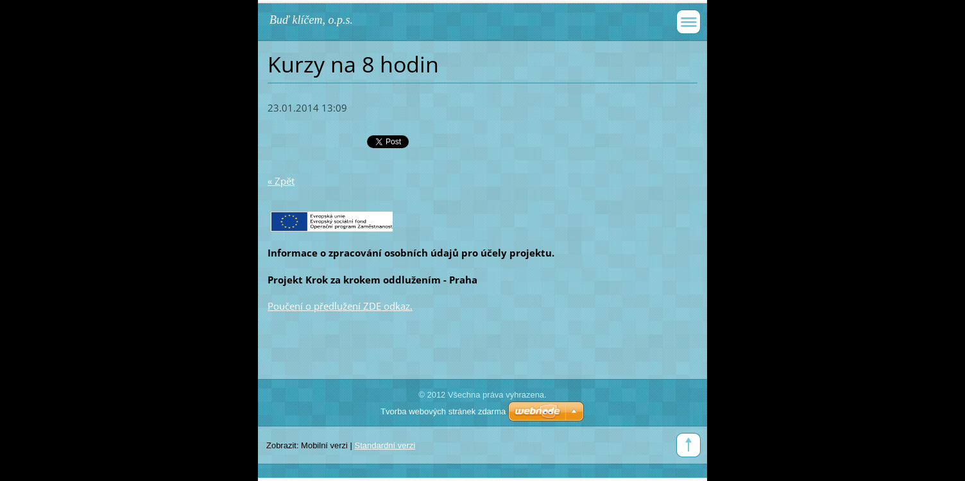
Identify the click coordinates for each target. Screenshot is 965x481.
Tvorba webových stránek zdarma (443, 411)
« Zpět (281, 180)
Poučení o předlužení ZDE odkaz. (340, 306)
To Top (688, 445)
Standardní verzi (385, 445)
